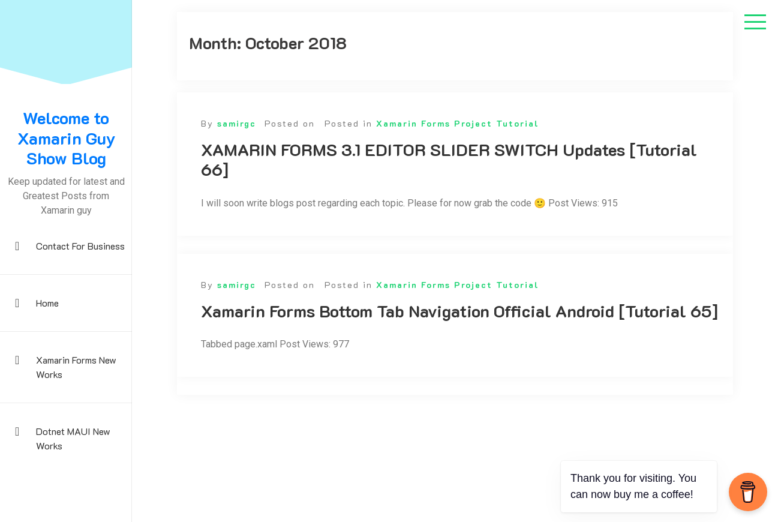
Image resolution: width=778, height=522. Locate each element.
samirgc (236, 123)
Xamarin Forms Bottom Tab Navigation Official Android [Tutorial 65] (459, 311)
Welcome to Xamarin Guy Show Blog (66, 138)
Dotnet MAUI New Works (73, 438)
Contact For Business (80, 245)
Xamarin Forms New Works (76, 366)
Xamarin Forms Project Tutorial (457, 123)
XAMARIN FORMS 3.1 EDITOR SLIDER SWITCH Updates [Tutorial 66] (449, 160)
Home (47, 302)
